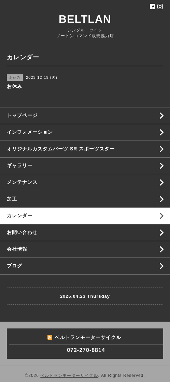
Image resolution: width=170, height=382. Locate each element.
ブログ (14, 265)
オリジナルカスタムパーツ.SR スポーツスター (61, 148)
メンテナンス (22, 182)
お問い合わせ (22, 232)
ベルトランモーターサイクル (69, 375)
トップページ (22, 115)
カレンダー (19, 215)
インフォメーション (30, 132)
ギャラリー (19, 165)
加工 (12, 199)
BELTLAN (85, 19)
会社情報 (17, 249)
